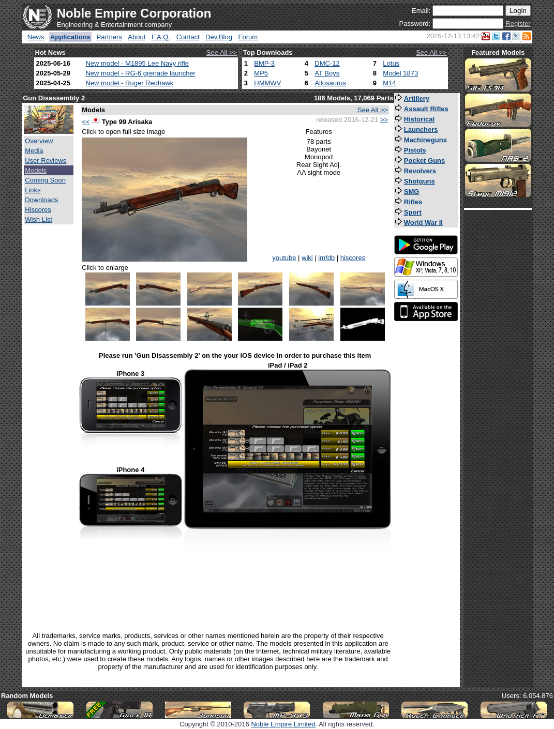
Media (34, 151)
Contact (188, 37)
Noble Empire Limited (283, 724)
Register (517, 23)
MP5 (261, 73)
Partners (109, 37)
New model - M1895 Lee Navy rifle (136, 63)
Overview (39, 141)
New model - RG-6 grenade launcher (140, 73)
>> (384, 120)
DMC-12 (327, 63)
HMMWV (267, 83)
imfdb (326, 258)
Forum (248, 37)
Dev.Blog (218, 37)
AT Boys (327, 73)
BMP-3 (264, 63)
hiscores (352, 258)
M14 (389, 83)
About (136, 37)
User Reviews (45, 160)
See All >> (221, 52)
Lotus (391, 63)
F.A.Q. (161, 37)
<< (85, 122)
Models (36, 170)
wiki (307, 258)
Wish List (38, 219)
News (35, 37)
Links (32, 190)
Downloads (41, 200)
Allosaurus (330, 83)
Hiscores (38, 210)
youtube (284, 258)
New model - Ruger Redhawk (129, 83)
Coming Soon (45, 180)
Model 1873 (400, 73)
